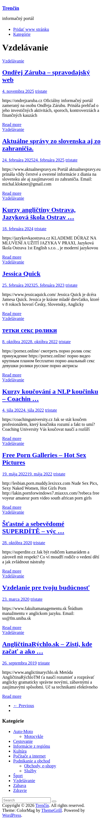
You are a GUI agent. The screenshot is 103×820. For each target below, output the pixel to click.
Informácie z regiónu (31, 746)
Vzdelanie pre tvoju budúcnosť (46, 587)
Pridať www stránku (31, 29)
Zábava (19, 785)
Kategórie (21, 34)
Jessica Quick (21, 273)
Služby (30, 770)
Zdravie (20, 790)
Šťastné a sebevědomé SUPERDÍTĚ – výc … (33, 527)
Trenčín (10, 8)
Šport (18, 775)
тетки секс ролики (29, 330)
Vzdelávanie (13, 61)
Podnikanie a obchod (31, 761)
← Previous (23, 705)
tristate (41, 91)
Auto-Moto (23, 731)
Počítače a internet (29, 756)
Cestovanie (23, 741)
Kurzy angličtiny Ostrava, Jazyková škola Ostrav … (39, 213)
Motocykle (33, 736)
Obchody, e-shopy (40, 766)
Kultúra (20, 751)
